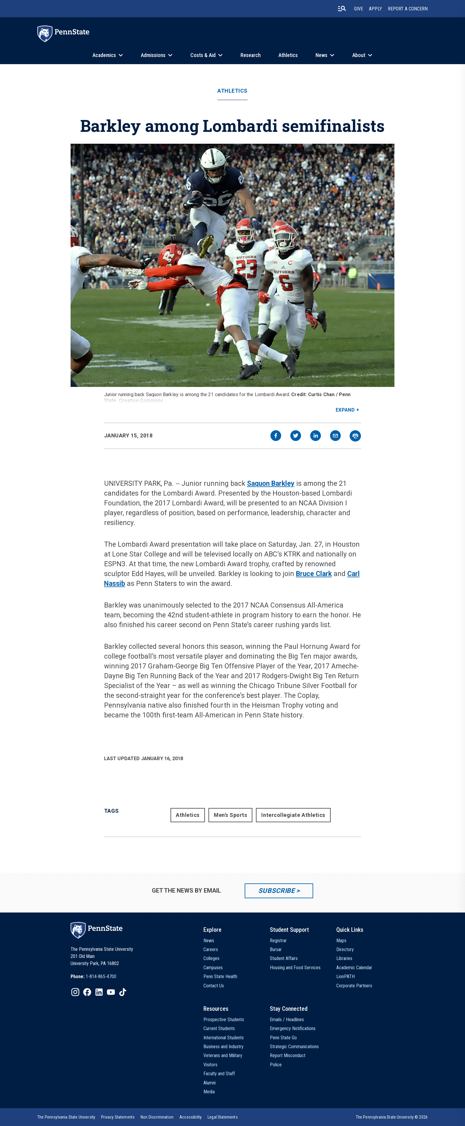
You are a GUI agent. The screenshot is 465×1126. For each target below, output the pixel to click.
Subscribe (276, 890)
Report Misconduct (287, 1055)
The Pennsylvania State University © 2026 (392, 1117)
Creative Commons (141, 400)
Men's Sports (230, 815)
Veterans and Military (222, 1055)
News (321, 55)
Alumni (209, 1083)
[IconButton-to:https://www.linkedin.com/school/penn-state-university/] (99, 992)
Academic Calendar (354, 967)
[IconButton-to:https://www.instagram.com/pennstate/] (75, 992)
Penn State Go (283, 1037)
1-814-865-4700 (101, 976)
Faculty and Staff (219, 1073)
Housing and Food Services (295, 967)
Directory (345, 949)
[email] (335, 436)
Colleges (211, 958)
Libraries (344, 958)
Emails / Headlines (287, 1019)
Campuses (213, 967)
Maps (341, 940)
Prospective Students (223, 1019)
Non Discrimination (157, 1117)
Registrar (278, 940)
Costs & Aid (203, 55)
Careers (210, 949)
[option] (93, 976)
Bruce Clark (314, 574)
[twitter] (295, 436)
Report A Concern (408, 9)
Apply (375, 9)
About (358, 55)
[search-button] (342, 8)
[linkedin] (315, 436)
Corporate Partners (354, 986)
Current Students (219, 1028)
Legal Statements (223, 1117)
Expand (345, 410)
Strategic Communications (294, 1046)
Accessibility (190, 1117)
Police (276, 1065)
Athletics (288, 55)
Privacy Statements (118, 1117)
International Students (223, 1037)
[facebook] (275, 436)
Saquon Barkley (270, 484)
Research (251, 55)
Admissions (153, 55)
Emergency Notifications (293, 1028)
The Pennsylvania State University (66, 1117)
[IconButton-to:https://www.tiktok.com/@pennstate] (123, 992)
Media (209, 1092)
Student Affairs (284, 958)
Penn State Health (220, 976)
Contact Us (213, 986)
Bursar (276, 949)
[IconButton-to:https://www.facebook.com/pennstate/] (87, 992)
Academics (104, 55)
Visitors (210, 1065)
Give (358, 9)
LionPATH (345, 976)
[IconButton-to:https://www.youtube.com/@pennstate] (111, 992)
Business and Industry (223, 1046)
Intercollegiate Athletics (293, 815)
